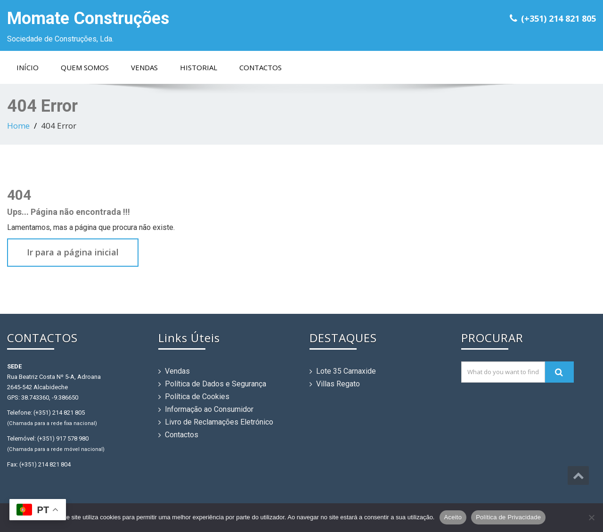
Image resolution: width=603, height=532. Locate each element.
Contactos (260, 67)
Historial (198, 67)
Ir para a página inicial (73, 252)
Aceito (453, 517)
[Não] (591, 517)
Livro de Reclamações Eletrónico (219, 421)
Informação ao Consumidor (209, 409)
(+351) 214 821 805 (558, 18)
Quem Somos (85, 67)
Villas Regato (338, 383)
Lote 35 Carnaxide (346, 371)
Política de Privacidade (508, 517)
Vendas (144, 67)
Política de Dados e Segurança (215, 383)
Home (18, 125)
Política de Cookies (197, 396)
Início (27, 67)
